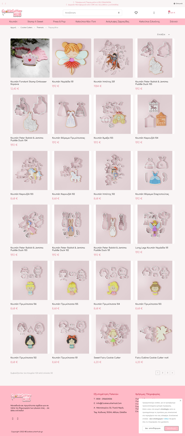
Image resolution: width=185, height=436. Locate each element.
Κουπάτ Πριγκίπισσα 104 (107, 304)
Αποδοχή (171, 428)
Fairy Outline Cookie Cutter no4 (151, 358)
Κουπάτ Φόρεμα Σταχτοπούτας (152, 194)
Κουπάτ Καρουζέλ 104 (146, 138)
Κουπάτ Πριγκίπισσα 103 (148, 304)
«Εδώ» (166, 419)
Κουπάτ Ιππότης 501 (104, 82)
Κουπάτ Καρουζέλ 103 (22, 194)
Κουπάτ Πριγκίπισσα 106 (23, 304)
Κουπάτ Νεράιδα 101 (62, 82)
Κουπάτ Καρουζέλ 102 (63, 194)
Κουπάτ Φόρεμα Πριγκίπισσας (68, 138)
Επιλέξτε (161, 34)
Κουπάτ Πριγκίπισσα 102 (23, 358)
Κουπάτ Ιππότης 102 (104, 194)
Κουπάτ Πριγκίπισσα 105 (65, 304)
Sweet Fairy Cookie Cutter (107, 358)
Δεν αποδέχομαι (153, 428)
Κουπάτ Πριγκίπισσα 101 (65, 358)
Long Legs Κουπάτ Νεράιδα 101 (151, 248)
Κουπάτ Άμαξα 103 (103, 138)
